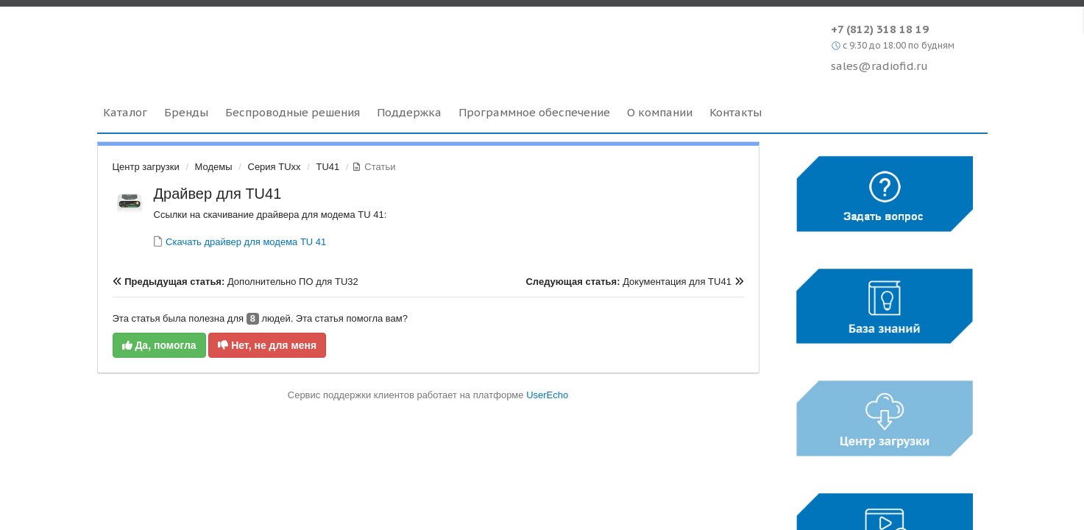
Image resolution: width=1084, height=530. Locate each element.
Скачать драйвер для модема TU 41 (245, 241)
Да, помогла (159, 345)
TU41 (327, 166)
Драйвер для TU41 (218, 194)
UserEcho (547, 394)
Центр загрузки (146, 166)
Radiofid (224, 43)
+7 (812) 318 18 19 (880, 29)
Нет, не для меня (267, 345)
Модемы (214, 166)
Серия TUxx (274, 166)
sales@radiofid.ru (879, 66)
